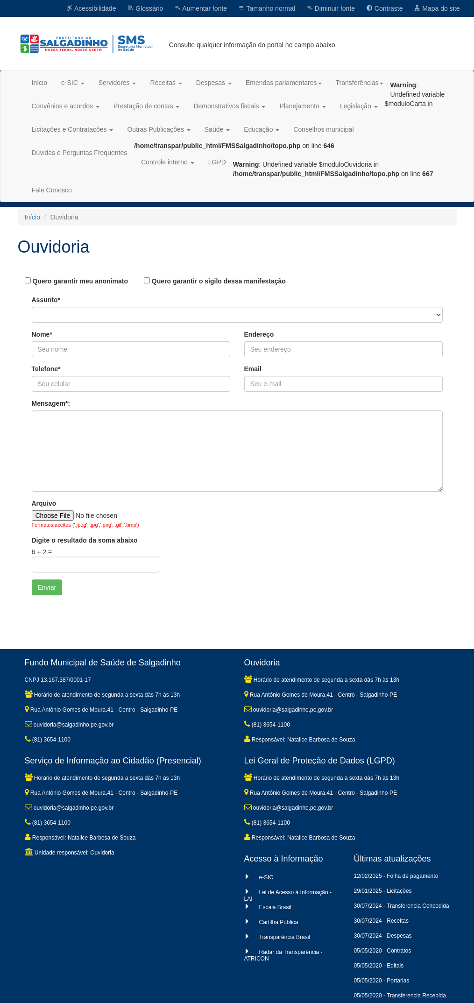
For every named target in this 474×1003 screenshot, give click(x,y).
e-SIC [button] (73, 82)
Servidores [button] (117, 82)
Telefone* (46, 369)
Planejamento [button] (302, 106)
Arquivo (44, 503)
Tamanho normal (266, 8)
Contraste (384, 8)
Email (253, 369)
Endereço (259, 334)
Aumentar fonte (200, 8)
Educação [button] (261, 129)
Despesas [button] (214, 82)
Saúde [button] (217, 129)
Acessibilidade (91, 8)
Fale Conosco (52, 190)
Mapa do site (437, 8)
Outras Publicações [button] (158, 129)
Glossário (145, 8)
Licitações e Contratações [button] (72, 129)
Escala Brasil (275, 907)
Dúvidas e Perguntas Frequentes (79, 152)
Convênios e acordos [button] (65, 106)
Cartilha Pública (278, 922)
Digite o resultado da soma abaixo (85, 540)
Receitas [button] (166, 82)
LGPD (217, 162)
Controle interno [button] (167, 162)
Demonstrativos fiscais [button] (229, 106)
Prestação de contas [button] (146, 106)
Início (39, 82)
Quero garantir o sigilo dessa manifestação (215, 281)
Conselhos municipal (323, 129)
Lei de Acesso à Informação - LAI (288, 895)
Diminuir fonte (330, 8)
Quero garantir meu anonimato (76, 281)
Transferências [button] (359, 82)
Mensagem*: (51, 403)
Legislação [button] (359, 106)
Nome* (42, 334)
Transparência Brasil (285, 937)
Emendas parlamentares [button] (284, 82)
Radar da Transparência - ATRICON (283, 955)
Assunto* (46, 300)
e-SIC (266, 877)
